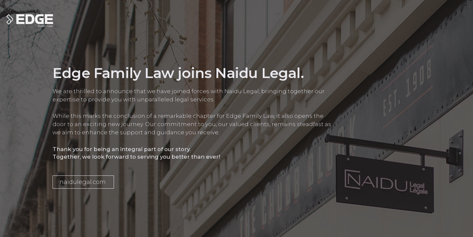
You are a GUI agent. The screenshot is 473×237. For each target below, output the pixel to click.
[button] (83, 182)
